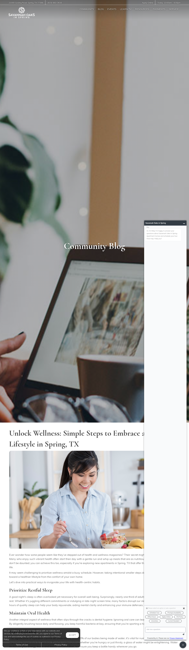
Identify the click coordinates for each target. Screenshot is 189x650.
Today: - (168, 3)
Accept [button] (72, 635)
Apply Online (147, 3)
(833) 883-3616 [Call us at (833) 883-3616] (54, 3)
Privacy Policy (60, 644)
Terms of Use (22, 644)
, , (26, 3)
